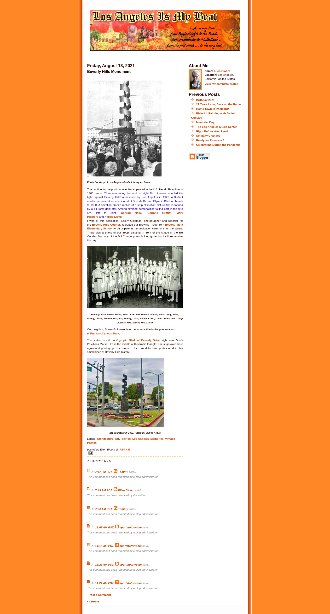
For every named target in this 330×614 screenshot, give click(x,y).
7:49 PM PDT (103, 490)
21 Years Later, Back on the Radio (218, 104)
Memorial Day (205, 122)
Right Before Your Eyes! (212, 131)
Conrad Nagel (131, 212)
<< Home (93, 601)
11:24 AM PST (104, 583)
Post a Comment (100, 594)
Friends (126, 438)
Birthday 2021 (205, 99)
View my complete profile (221, 83)
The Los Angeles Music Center (216, 126)
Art (117, 438)
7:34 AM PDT (103, 508)
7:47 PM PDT (103, 471)
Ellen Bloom (126, 490)
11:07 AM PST (104, 527)
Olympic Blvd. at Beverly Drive (138, 340)
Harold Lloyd (113, 216)
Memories (156, 438)
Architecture (105, 438)
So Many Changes (208, 135)
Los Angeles (140, 438)
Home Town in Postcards (213, 108)
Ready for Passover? (210, 140)
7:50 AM (124, 449)
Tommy (123, 471)
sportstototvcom (131, 527)
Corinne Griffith (159, 212)
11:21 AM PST (104, 564)
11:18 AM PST (104, 545)
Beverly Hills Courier (106, 224)
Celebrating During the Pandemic (218, 144)
